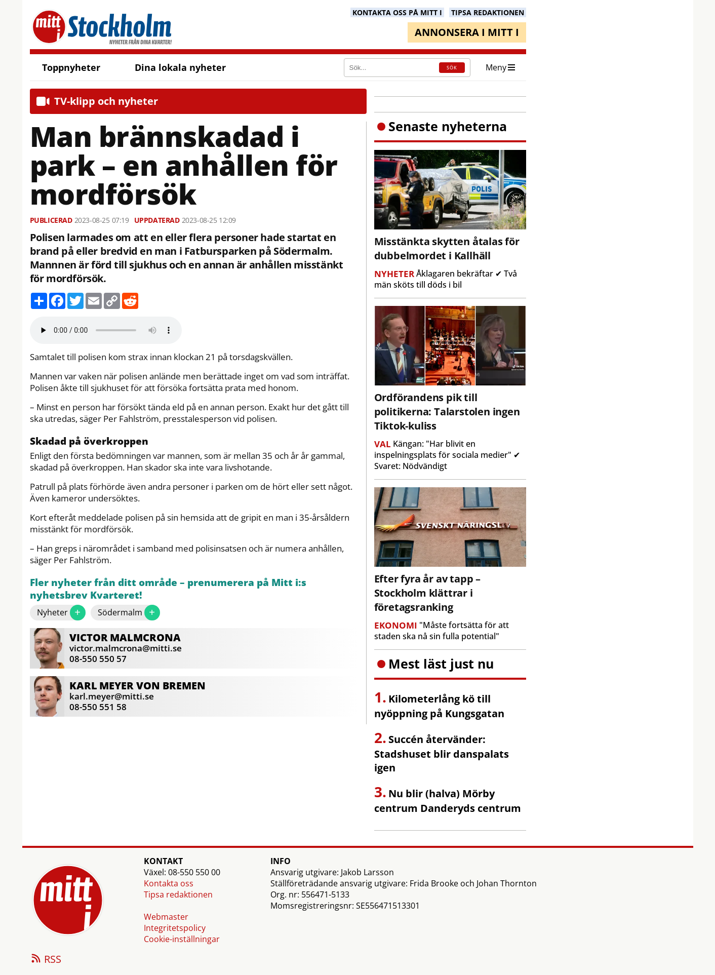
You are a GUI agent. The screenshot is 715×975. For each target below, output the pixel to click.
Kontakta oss (168, 883)
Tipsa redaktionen (178, 894)
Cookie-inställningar (182, 939)
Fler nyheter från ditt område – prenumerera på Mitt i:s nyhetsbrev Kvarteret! (168, 589)
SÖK (452, 67)
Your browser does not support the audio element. (106, 330)
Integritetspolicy (175, 927)
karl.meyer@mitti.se (111, 696)
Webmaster (166, 916)
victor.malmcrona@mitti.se (125, 648)
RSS (45, 959)
